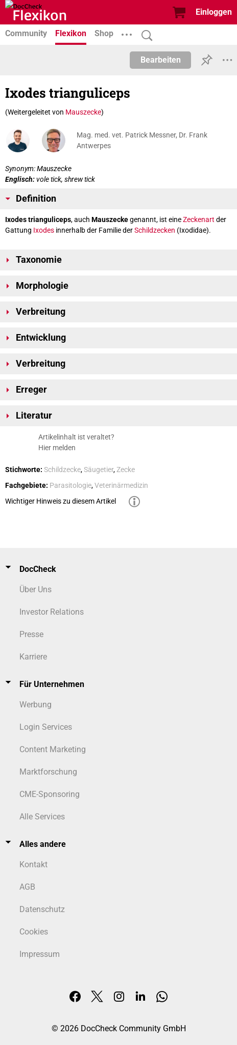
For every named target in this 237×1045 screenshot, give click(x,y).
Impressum (39, 954)
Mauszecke (83, 112)
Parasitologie (70, 485)
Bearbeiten (160, 60)
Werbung (35, 704)
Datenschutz (42, 909)
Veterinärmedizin (121, 485)
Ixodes (43, 230)
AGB (27, 887)
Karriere (33, 657)
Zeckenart (199, 219)
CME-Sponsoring (49, 794)
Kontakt (33, 864)
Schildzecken (154, 230)
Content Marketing (52, 749)
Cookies (33, 932)
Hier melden (57, 448)
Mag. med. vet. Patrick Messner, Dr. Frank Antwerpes (142, 140)
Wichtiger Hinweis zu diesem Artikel (60, 501)
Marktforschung (48, 772)
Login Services (45, 727)
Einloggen (214, 12)
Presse (31, 634)
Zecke (125, 469)
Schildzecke (62, 469)
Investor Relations (51, 612)
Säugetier (98, 469)
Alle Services (42, 816)
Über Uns (35, 589)
